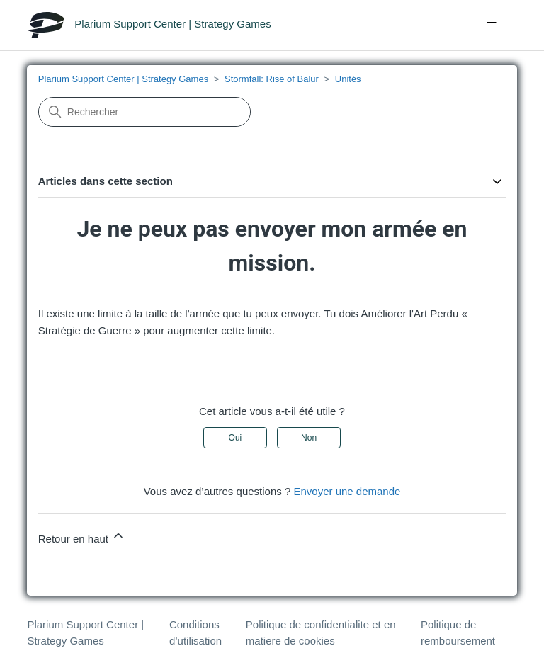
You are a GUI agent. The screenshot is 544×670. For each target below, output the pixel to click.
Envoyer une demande (346, 491)
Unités (348, 79)
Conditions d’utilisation (195, 632)
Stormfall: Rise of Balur (272, 79)
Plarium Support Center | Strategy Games (123, 79)
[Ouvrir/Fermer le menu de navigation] (492, 25)
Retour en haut (81, 536)
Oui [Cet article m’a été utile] (235, 438)
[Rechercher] (144, 112)
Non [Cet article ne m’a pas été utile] (309, 438)
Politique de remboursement (458, 632)
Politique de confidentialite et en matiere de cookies (321, 632)
